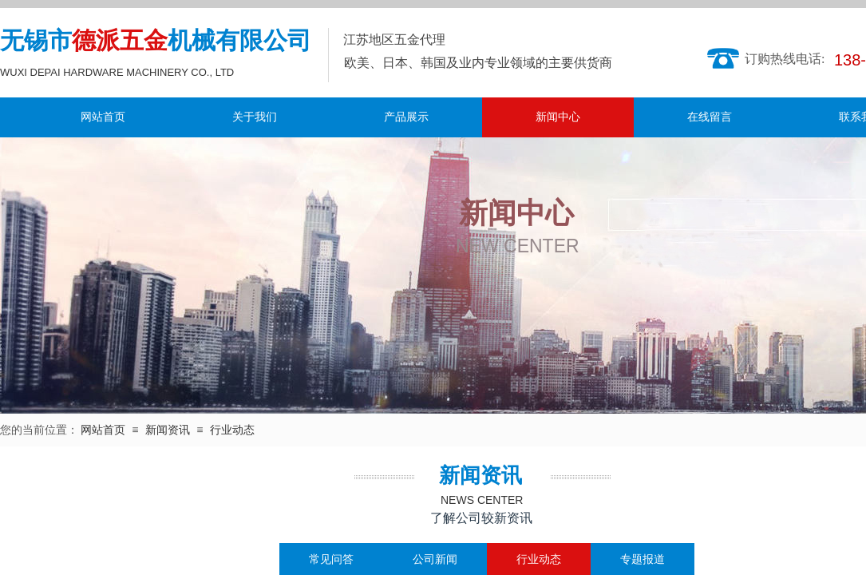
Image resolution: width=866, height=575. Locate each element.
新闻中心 (558, 117)
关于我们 (254, 117)
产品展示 (406, 117)
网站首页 (103, 117)
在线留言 (709, 117)
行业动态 (232, 430)
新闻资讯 (167, 430)
